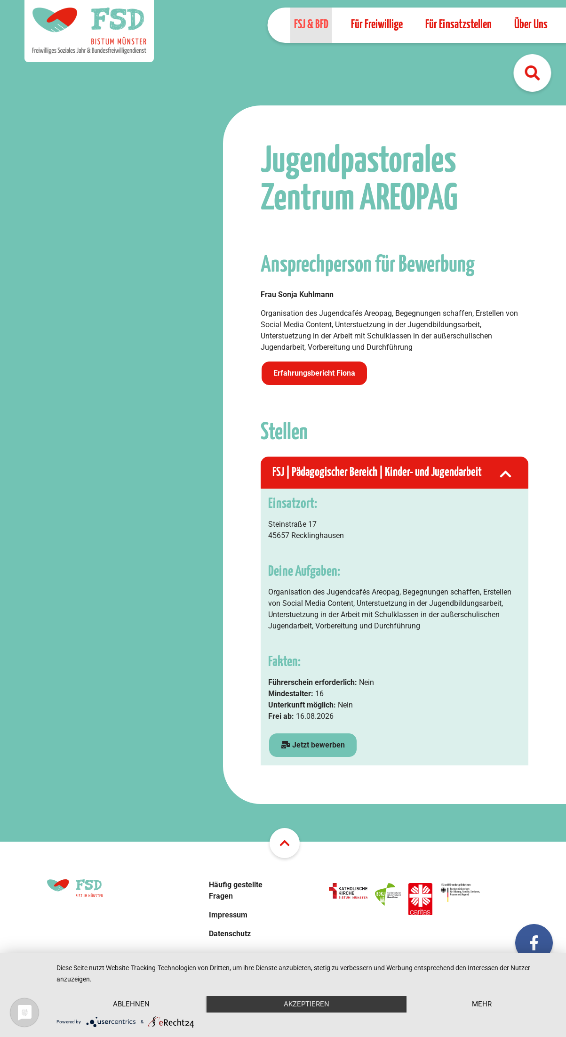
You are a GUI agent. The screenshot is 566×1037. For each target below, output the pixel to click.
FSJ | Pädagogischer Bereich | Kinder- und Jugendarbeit (393, 472)
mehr (482, 1004)
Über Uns (530, 25)
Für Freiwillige (376, 25)
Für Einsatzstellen (458, 25)
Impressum (228, 914)
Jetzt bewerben (313, 744)
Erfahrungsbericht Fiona (314, 373)
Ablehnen (131, 1004)
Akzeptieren (306, 1004)
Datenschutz (230, 933)
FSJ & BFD (311, 25)
